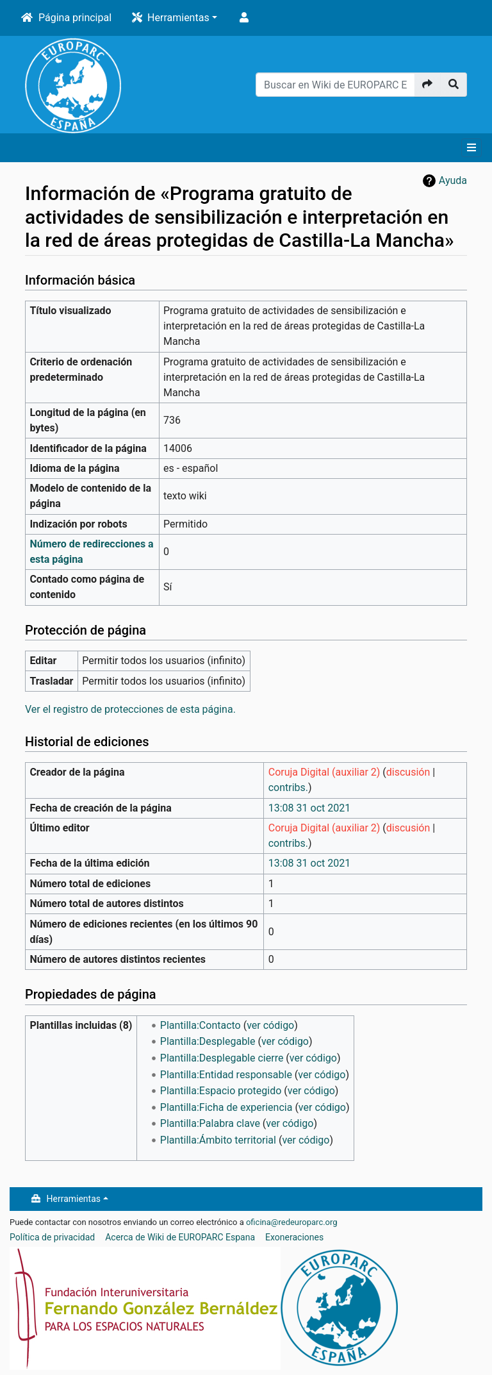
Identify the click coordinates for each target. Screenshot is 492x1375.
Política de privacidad (52, 1237)
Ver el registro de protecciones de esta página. (130, 709)
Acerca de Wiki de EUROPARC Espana (180, 1237)
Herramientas (178, 18)
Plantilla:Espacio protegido (221, 1091)
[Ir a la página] (427, 84)
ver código (270, 1025)
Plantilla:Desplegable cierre (222, 1058)
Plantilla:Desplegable (208, 1041)
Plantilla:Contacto (200, 1025)
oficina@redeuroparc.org (292, 1222)
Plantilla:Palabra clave (210, 1123)
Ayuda (453, 180)
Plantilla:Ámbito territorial (218, 1140)
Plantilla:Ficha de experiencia (226, 1107)
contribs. (288, 787)
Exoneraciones (294, 1237)
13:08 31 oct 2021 (309, 808)
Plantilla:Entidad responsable (226, 1075)
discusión (408, 772)
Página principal (74, 18)
